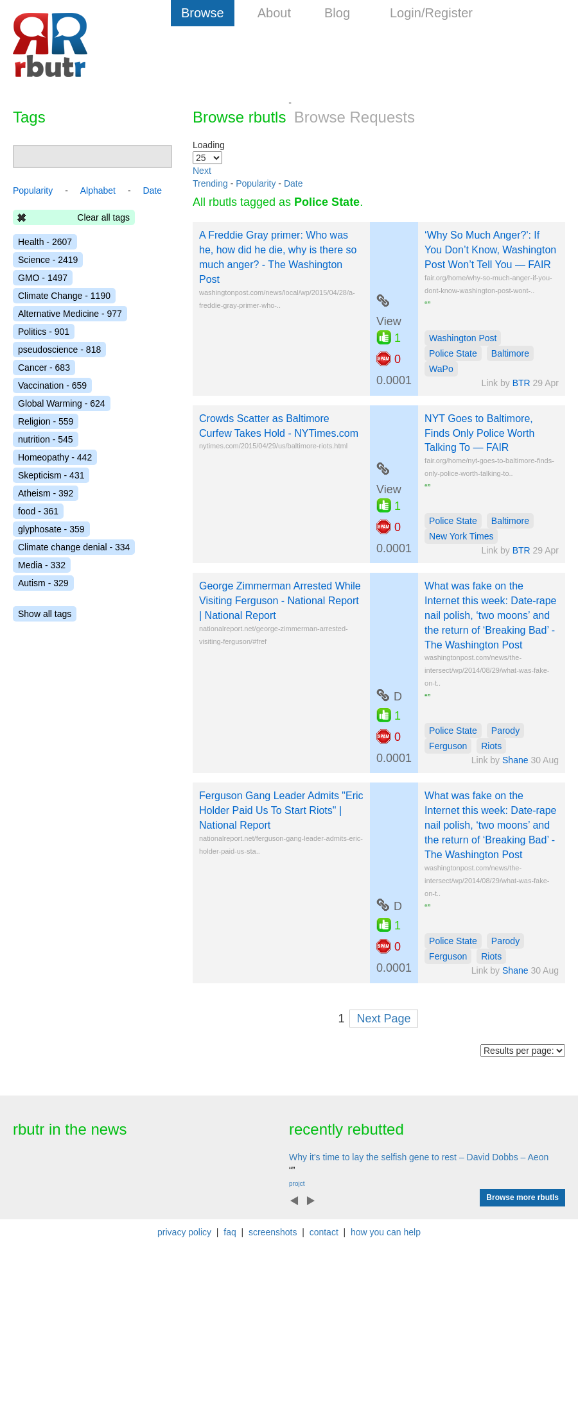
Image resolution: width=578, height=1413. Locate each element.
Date (293, 183)
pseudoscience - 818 (59, 349)
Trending (210, 183)
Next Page (383, 1018)
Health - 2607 (45, 242)
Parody (505, 730)
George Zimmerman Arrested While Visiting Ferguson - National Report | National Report (280, 600)
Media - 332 (42, 565)
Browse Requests (354, 117)
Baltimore (510, 353)
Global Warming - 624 (61, 403)
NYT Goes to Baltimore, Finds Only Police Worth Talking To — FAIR (479, 433)
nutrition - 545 (45, 439)
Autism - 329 (43, 583)
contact (324, 1232)
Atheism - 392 (45, 493)
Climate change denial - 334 (74, 547)
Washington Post (462, 338)
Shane (515, 760)
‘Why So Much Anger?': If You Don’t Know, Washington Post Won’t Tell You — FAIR (490, 250)
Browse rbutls (239, 117)
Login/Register (431, 13)
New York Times (461, 536)
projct (296, 1183)
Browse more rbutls (522, 1197)
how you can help (386, 1232)
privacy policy (184, 1232)
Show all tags (44, 614)
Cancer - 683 (44, 367)
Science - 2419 (48, 260)
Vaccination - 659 (52, 385)
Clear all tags (103, 217)
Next (202, 170)
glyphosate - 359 (51, 529)
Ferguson (448, 746)
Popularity (256, 183)
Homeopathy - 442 (55, 457)
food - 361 (38, 511)
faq (229, 1232)
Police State (453, 353)
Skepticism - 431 (51, 475)
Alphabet (98, 190)
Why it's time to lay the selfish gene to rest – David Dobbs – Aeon (418, 1157)
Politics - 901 (43, 331)
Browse (202, 13)
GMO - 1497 (42, 278)
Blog (337, 13)
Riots (491, 746)
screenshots (273, 1232)
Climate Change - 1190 (64, 296)
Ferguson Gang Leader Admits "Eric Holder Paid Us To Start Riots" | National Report (281, 810)
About (274, 13)
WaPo (441, 369)
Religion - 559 (45, 421)
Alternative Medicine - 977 (70, 314)
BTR (521, 383)
